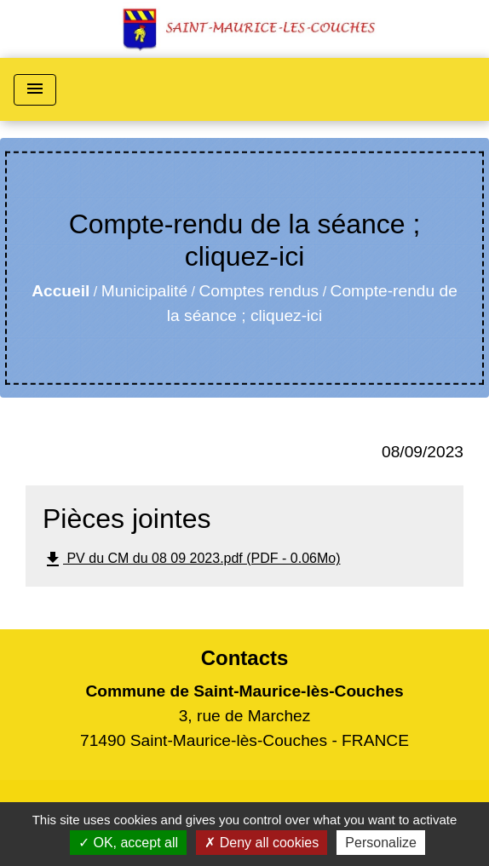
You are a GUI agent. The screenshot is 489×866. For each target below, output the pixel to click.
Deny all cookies (261, 842)
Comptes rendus (258, 291)
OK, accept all (128, 842)
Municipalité (144, 291)
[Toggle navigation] (35, 90)
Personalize (381, 842)
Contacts (245, 657)
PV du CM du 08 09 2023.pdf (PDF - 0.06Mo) (192, 559)
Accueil (60, 291)
